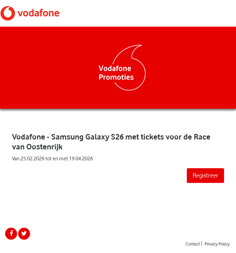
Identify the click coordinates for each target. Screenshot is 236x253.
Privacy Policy (217, 244)
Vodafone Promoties (30, 13)
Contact (192, 244)
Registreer (205, 175)
